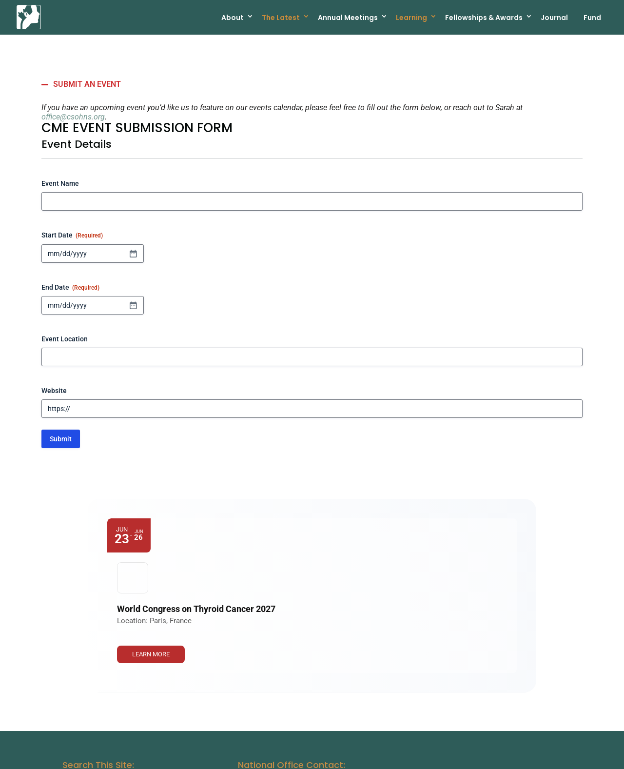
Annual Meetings (348, 17)
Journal (554, 17)
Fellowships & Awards (484, 17)
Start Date (72, 235)
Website (54, 390)
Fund (592, 17)
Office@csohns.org (276, 692)
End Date (70, 287)
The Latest (281, 17)
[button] (312, 84)
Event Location (64, 339)
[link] (473, 543)
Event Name (60, 183)
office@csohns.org (73, 116)
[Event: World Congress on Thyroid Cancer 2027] (312, 543)
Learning (411, 17)
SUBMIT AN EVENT (87, 84)
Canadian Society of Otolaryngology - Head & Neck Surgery (186, 757)
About (232, 17)
